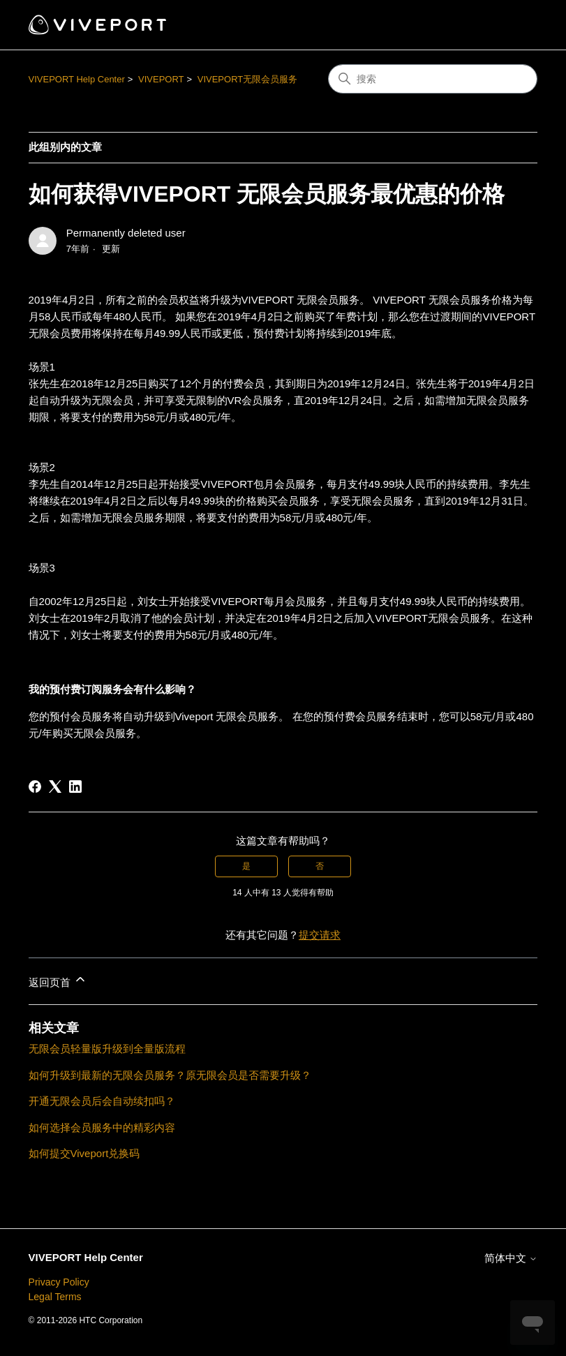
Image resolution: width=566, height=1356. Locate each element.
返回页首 (58, 980)
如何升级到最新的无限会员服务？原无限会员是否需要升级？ (170, 1075)
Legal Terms (55, 1296)
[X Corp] (55, 786)
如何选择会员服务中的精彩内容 (102, 1127)
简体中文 (510, 1258)
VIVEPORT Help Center (77, 79)
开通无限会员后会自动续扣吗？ (102, 1101)
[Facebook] (35, 786)
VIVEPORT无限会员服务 (248, 79)
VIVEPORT (161, 79)
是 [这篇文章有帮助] (246, 866)
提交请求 (320, 935)
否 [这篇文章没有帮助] (319, 866)
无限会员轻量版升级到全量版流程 (107, 1049)
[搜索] (433, 79)
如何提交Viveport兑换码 (84, 1153)
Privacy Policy (59, 1282)
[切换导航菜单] (512, 25)
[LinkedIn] (75, 786)
